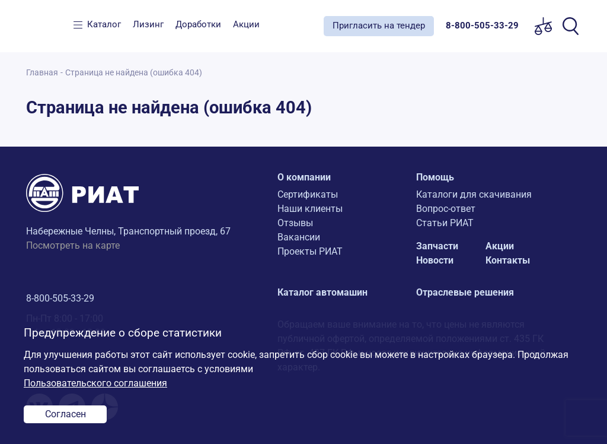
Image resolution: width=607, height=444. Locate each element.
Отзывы (295, 223)
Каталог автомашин (322, 292)
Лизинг (148, 24)
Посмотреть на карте (73, 245)
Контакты (507, 260)
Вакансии (298, 237)
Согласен (65, 414)
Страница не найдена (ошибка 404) (133, 73)
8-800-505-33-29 (60, 298)
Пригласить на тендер (379, 25)
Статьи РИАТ (445, 223)
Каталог (104, 24)
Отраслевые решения (465, 292)
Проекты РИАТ (310, 251)
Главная (42, 73)
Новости (434, 260)
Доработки (198, 24)
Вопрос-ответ (445, 208)
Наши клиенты (310, 208)
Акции (246, 24)
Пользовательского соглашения (95, 383)
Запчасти (437, 246)
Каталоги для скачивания (474, 194)
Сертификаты (307, 194)
